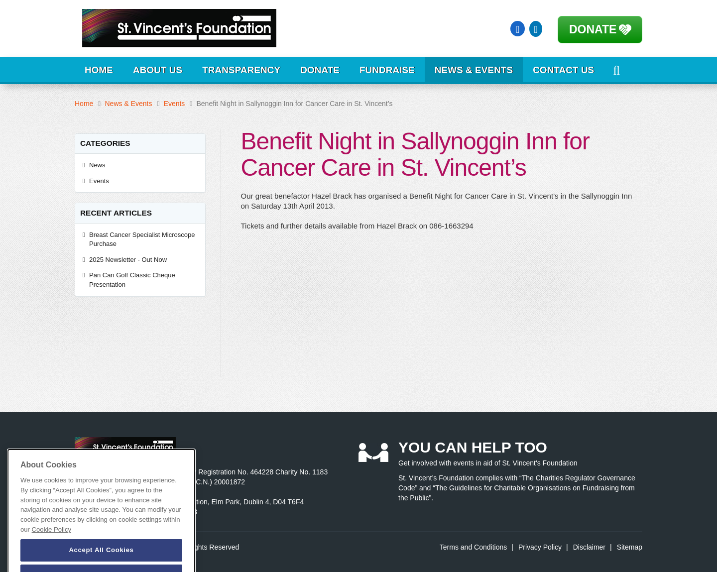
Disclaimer (589, 547)
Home (99, 70)
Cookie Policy (51, 539)
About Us (157, 70)
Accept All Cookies (101, 559)
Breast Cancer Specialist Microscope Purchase (142, 239)
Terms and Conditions (473, 547)
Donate (592, 29)
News (97, 165)
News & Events (474, 70)
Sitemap (629, 547)
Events (174, 104)
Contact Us (563, 70)
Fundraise (387, 70)
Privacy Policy (540, 547)
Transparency (241, 70)
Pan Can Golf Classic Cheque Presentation (132, 279)
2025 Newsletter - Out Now (128, 259)
